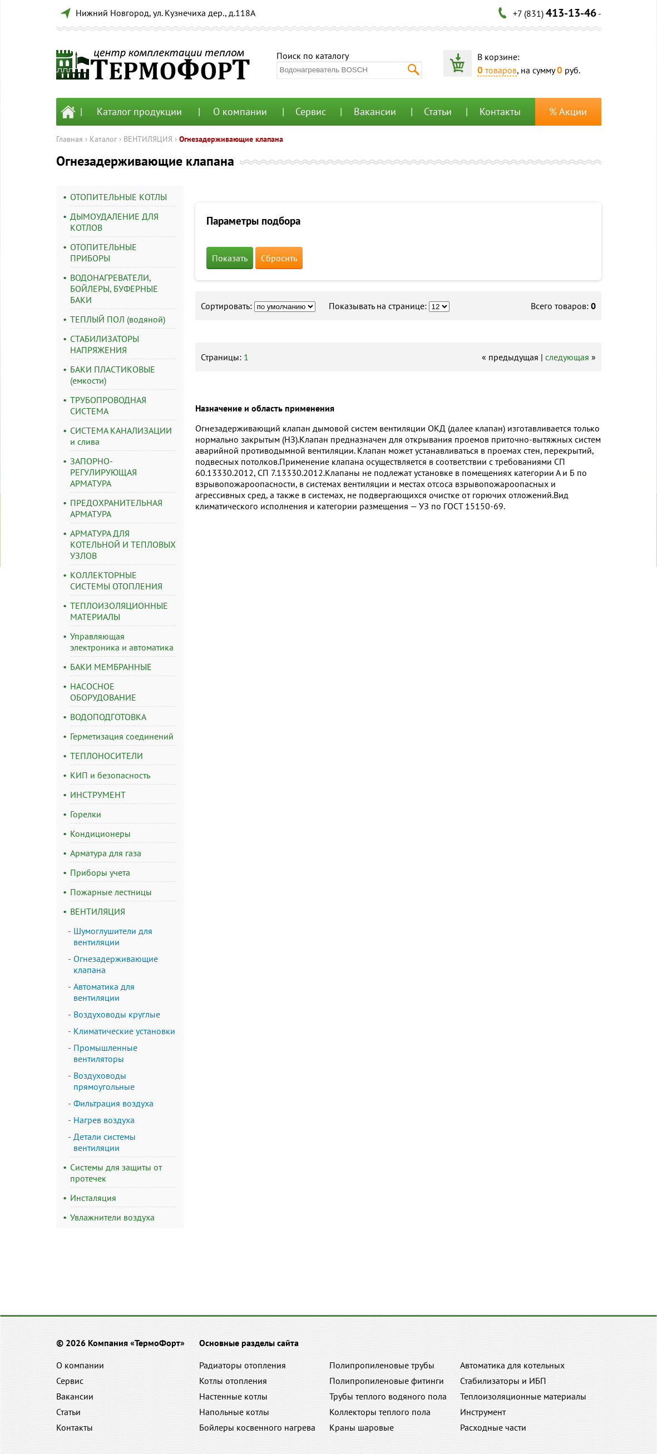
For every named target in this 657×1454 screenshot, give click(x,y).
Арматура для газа (105, 852)
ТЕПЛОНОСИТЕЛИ (106, 755)
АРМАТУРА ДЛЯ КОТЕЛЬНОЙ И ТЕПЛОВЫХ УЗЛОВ (123, 544)
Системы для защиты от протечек (116, 1173)
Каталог (103, 139)
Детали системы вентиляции (104, 1142)
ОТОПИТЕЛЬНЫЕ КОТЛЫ (118, 196)
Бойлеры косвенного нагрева (257, 1427)
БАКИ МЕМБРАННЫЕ (111, 666)
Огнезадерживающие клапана (231, 139)
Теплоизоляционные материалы (523, 1396)
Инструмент (483, 1411)
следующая (567, 357)
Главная (69, 139)
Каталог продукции (139, 111)
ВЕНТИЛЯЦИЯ (148, 139)
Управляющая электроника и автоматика (122, 642)
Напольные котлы (234, 1411)
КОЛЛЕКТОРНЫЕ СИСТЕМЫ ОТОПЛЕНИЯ (116, 580)
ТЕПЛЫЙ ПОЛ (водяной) (117, 319)
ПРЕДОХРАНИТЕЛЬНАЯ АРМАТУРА (116, 508)
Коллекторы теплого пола (380, 1411)
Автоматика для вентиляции (104, 992)
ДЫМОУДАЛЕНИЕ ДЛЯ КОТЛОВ (114, 222)
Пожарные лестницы (111, 891)
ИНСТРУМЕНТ (98, 794)
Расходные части (493, 1427)
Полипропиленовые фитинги (386, 1380)
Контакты (500, 111)
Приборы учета (100, 872)
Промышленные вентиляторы (105, 1053)
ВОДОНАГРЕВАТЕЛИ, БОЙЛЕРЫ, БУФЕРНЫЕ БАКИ (114, 288)
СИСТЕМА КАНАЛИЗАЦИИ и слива (121, 436)
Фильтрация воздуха (113, 1103)
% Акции (568, 111)
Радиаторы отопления (242, 1365)
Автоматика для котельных (512, 1365)
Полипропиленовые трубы (381, 1365)
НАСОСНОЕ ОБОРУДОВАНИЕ (103, 692)
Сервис (310, 111)
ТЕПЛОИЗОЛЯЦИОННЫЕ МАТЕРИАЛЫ (119, 611)
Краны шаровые (361, 1427)
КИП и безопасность (110, 775)
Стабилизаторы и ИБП (503, 1380)
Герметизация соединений (122, 736)
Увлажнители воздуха (112, 1217)
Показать (230, 258)
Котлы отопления (233, 1380)
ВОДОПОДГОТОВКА (108, 716)
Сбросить (279, 258)
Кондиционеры (100, 833)
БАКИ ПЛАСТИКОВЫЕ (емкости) (112, 375)
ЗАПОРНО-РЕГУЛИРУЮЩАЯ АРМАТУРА (103, 472)
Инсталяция (93, 1197)
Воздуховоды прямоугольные (104, 1081)
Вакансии (375, 111)
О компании (240, 111)
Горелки (85, 814)
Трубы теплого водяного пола (388, 1396)
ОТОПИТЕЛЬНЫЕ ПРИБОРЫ (103, 252)
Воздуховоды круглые (116, 1014)
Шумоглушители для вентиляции (112, 936)
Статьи (438, 111)
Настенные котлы (233, 1396)
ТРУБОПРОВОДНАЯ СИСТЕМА (108, 405)
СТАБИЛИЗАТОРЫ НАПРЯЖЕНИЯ (104, 344)
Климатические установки (124, 1030)
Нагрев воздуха (104, 1119)
